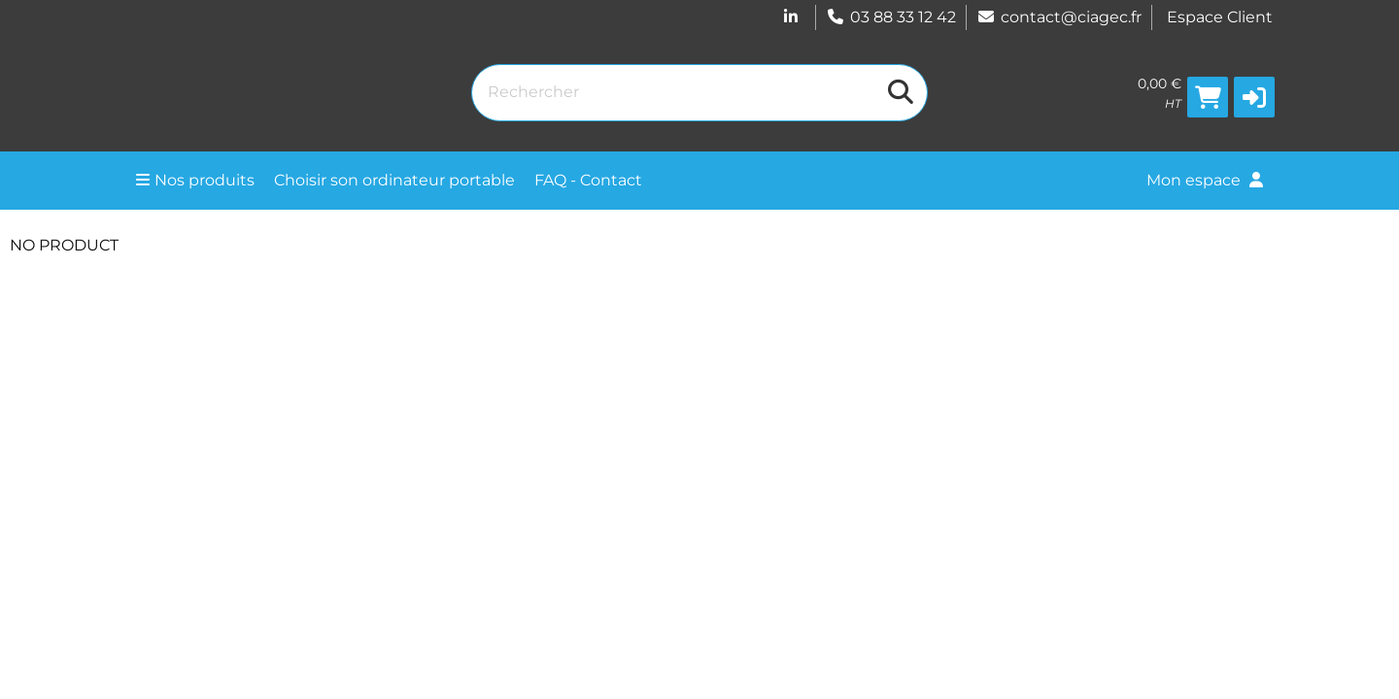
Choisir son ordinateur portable (394, 180)
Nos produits (195, 180)
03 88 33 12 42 (891, 17)
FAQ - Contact (588, 180)
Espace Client (1220, 17)
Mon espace (1204, 180)
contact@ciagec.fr (1059, 17)
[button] (1254, 97)
